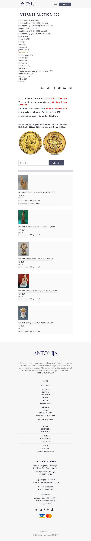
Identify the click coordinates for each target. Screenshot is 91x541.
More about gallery (45, 373)
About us (46, 436)
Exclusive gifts (45, 413)
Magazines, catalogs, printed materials (35, 71)
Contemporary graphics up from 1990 (35, 33)
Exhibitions (45, 429)
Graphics (45, 392)
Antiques (46, 398)
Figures (23, 52)
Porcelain (23, 39)
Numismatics (25, 73)
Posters (23, 57)
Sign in (45, 446)
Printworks (45, 403)
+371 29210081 (45, 489)
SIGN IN (65, 4)
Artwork (45, 389)
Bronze (22, 47)
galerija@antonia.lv (45, 479)
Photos (22, 63)
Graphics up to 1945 (28, 28)
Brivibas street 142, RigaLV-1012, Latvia (45, 472)
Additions (45, 432)
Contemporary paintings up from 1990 (35, 25)
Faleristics (23, 68)
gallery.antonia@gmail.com (45, 482)
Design (46, 400)
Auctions (45, 385)
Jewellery (23, 49)
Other (22, 79)
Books (22, 60)
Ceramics (23, 36)
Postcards (24, 65)
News (45, 426)
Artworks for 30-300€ (45, 416)
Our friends (45, 439)
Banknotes (24, 76)
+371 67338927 (45, 487)
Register (45, 448)
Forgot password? (45, 451)
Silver (21, 44)
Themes (45, 410)
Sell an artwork (45, 420)
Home (45, 381)
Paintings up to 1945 (28, 20)
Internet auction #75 (39, 14)
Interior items (25, 55)
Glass (21, 41)
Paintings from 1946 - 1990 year (33, 23)
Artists (45, 407)
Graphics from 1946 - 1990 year (32, 31)
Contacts (45, 441)
